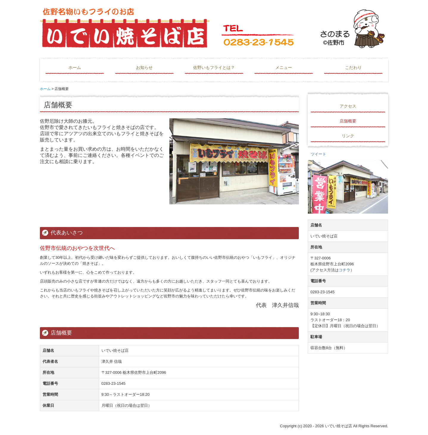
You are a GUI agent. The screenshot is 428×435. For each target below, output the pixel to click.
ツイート (318, 154)
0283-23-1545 (113, 383)
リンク (348, 135)
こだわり (353, 67)
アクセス (348, 106)
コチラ (344, 270)
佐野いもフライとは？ (214, 67)
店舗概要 (348, 121)
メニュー (283, 67)
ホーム (74, 67)
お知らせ (144, 67)
